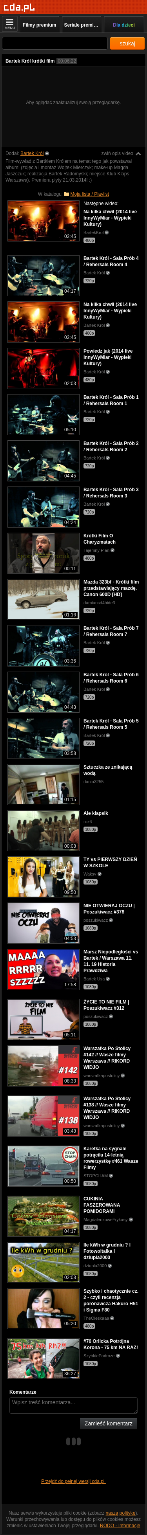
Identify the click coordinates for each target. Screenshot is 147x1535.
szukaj (127, 43)
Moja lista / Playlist (90, 194)
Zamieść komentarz (108, 1423)
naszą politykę (121, 1513)
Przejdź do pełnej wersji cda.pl (73, 1481)
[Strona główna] (19, 8)
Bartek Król (32, 153)
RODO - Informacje (120, 1525)
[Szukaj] (55, 43)
